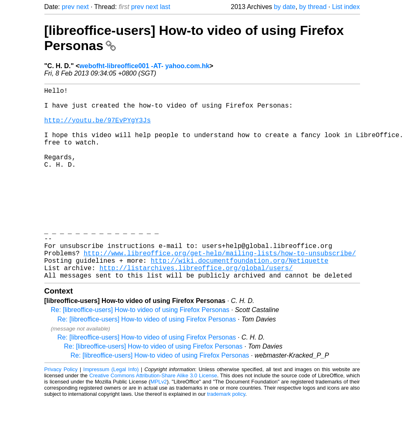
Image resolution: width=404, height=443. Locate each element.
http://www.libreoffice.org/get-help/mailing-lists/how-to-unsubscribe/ (220, 290)
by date (284, 6)
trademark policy (226, 437)
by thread (313, 6)
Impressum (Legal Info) (111, 412)
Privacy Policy (61, 412)
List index (346, 6)
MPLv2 (158, 424)
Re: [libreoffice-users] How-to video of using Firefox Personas (140, 352)
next (82, 6)
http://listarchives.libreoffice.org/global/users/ (196, 308)
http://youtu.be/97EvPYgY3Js (97, 128)
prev (68, 6)
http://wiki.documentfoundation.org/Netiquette (239, 299)
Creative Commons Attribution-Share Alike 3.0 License (153, 418)
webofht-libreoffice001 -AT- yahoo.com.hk (144, 65)
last (165, 6)
